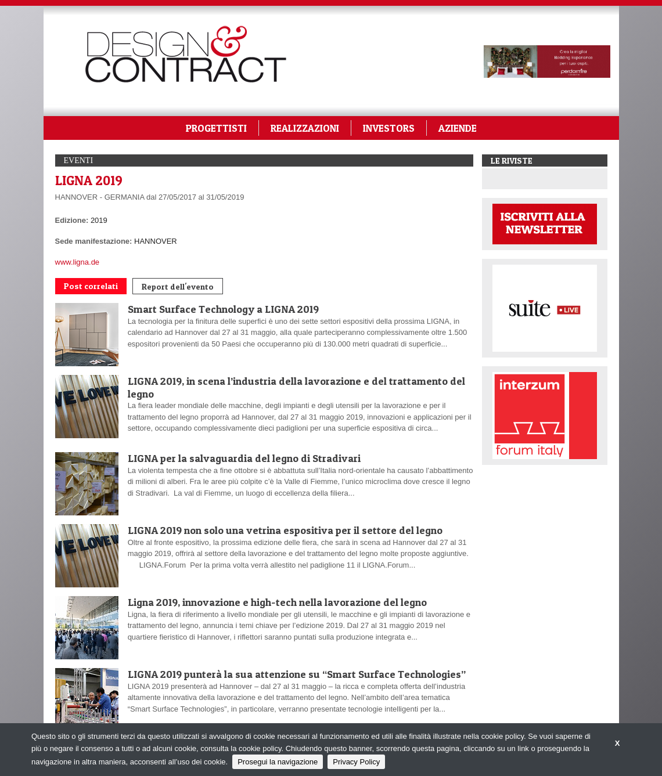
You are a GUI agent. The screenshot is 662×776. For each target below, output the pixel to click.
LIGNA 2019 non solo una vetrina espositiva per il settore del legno (285, 530)
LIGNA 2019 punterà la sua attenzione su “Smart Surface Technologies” (297, 674)
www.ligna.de (77, 262)
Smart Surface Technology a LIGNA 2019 (223, 309)
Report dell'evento (178, 286)
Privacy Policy (356, 761)
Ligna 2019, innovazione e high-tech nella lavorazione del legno (277, 602)
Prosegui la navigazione (278, 761)
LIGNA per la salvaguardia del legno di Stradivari (244, 458)
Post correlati (91, 286)
